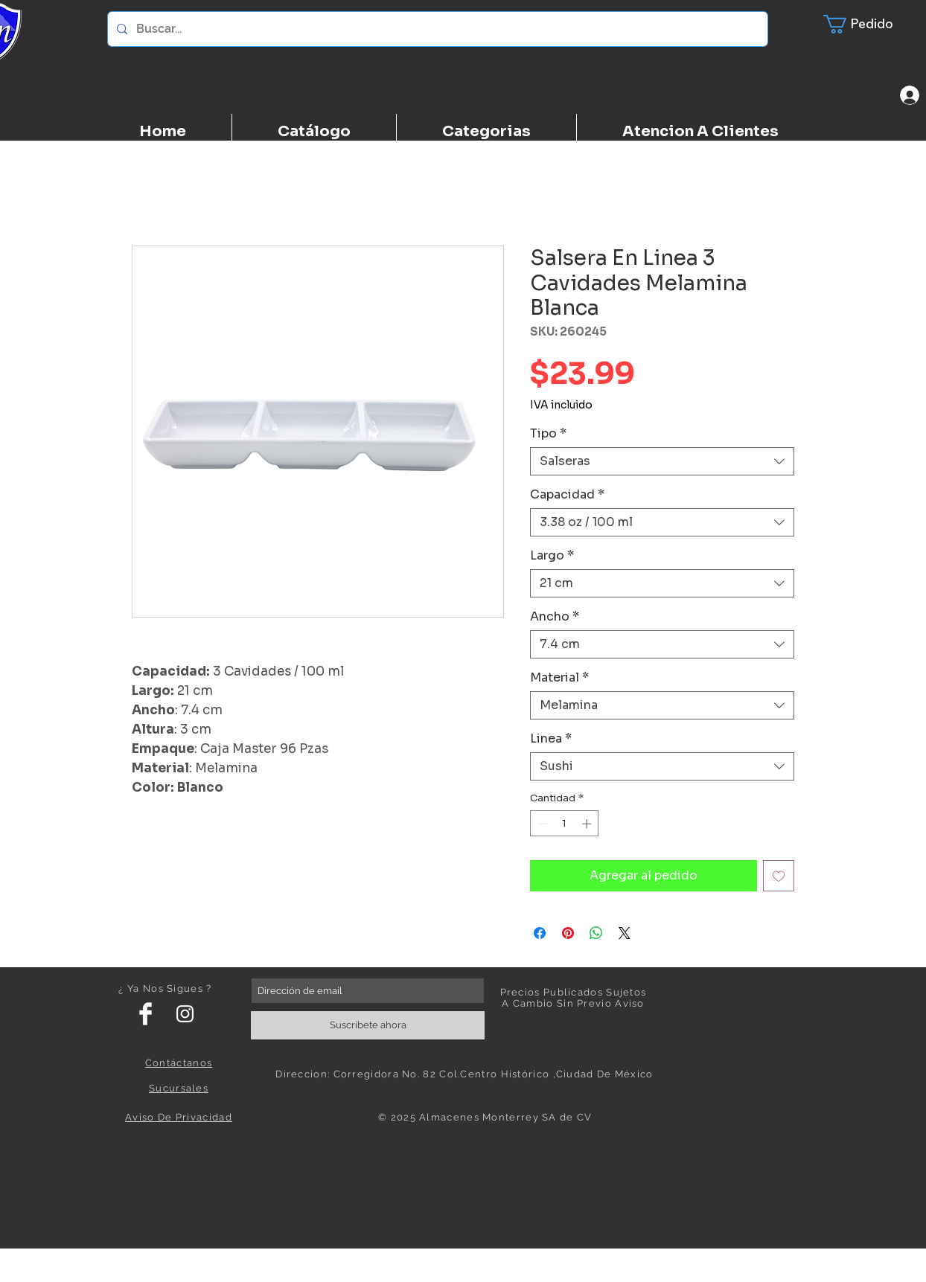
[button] (867, 24)
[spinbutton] (564, 823)
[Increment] (588, 823)
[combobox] (662, 461)
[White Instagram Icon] (185, 1013)
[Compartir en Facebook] (540, 933)
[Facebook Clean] (145, 1013)
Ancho (554, 616)
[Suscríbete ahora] (368, 1025)
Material (559, 677)
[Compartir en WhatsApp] (596, 933)
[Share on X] (624, 933)
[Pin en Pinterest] (568, 933)
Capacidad (567, 494)
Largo (552, 555)
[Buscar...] (436, 29)
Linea (551, 738)
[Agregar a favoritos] (778, 875)
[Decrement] (541, 823)
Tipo (548, 433)
